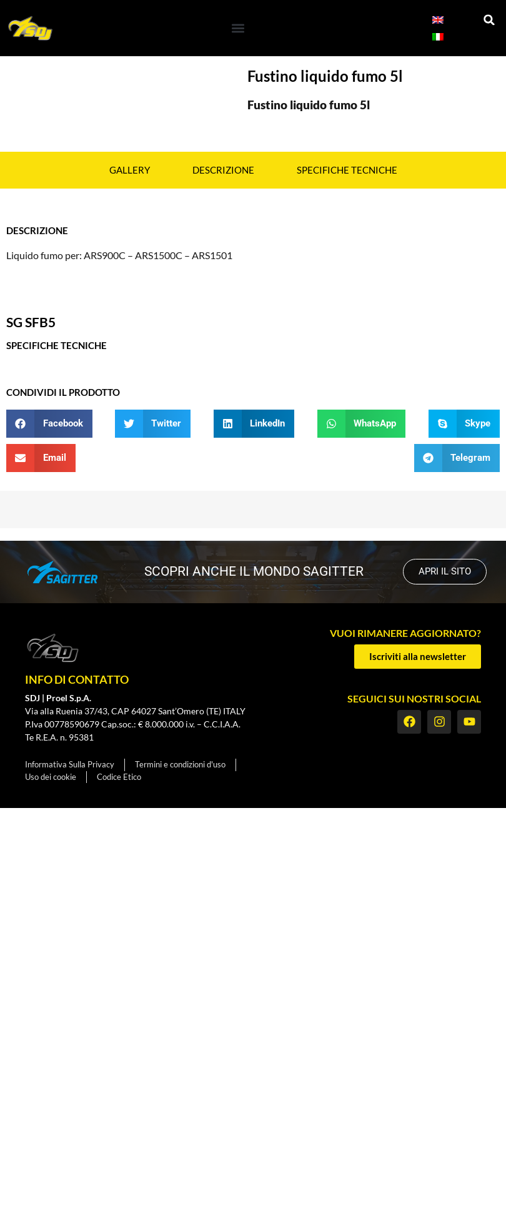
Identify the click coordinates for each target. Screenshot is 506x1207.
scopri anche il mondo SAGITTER (254, 571)
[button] (237, 28)
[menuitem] (438, 19)
